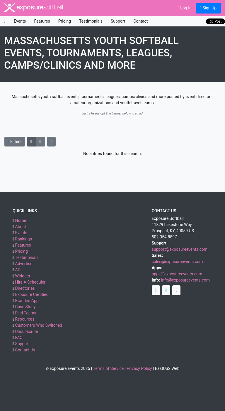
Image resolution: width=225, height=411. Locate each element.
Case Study (25, 306)
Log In (185, 8)
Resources (25, 319)
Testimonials (91, 21)
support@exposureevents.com (179, 249)
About (20, 226)
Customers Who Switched (38, 325)
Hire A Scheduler (30, 282)
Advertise (24, 263)
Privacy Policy (139, 368)
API (18, 269)
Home (20, 220)
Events (20, 21)
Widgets (22, 276)
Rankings (23, 239)
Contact (140, 21)
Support (118, 21)
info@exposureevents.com (185, 280)
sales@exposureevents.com (177, 261)
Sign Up (208, 8)
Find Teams (25, 313)
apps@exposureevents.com (177, 274)
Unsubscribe (26, 331)
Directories (25, 288)
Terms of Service (108, 368)
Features (42, 21)
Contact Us (25, 350)
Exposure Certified (32, 294)
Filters (15, 141)
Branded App (27, 300)
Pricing (64, 21)
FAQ (19, 337)
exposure (33, 8)
